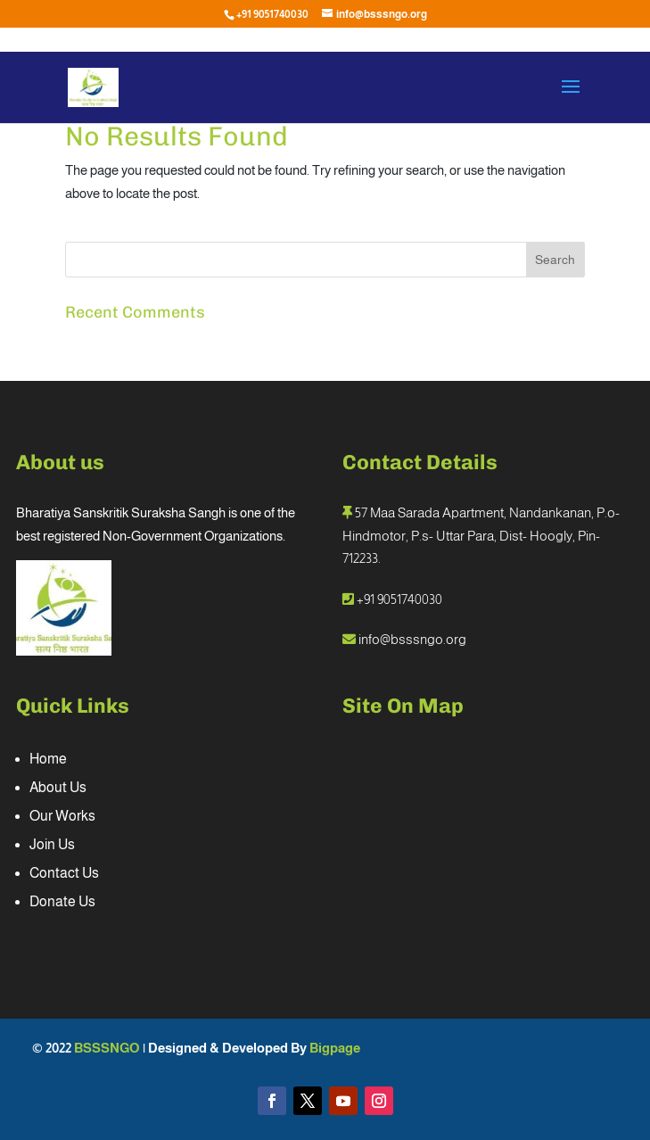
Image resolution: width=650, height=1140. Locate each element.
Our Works (62, 815)
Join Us (52, 844)
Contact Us (64, 872)
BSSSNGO (108, 1047)
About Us (57, 787)
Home (48, 758)
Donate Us (62, 901)
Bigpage (334, 1047)
